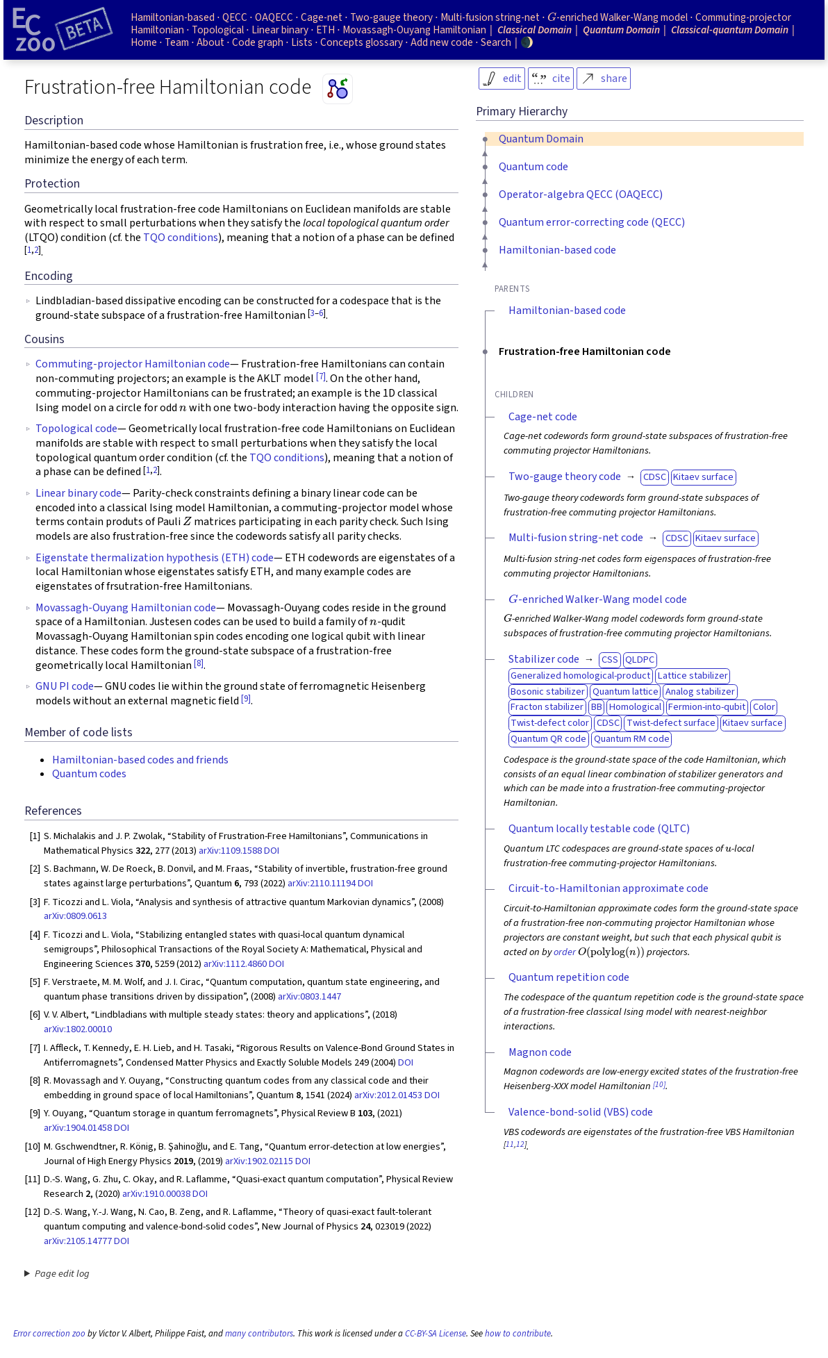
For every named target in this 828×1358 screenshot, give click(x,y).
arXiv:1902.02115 (259, 1161)
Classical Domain (534, 30)
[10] (659, 1085)
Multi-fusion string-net (490, 17)
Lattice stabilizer (693, 675)
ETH (325, 30)
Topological (218, 30)
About (210, 42)
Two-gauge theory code (564, 476)
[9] (246, 699)
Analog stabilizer (700, 691)
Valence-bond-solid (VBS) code (580, 1112)
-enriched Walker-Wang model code (597, 599)
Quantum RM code (632, 738)
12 (520, 1144)
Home (144, 42)
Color (764, 706)
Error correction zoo (49, 1333)
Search (496, 42)
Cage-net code (542, 416)
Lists (302, 42)
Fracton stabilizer (547, 706)
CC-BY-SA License (435, 1333)
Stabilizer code (543, 659)
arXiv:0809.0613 (75, 916)
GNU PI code (64, 686)
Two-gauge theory (391, 17)
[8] (199, 663)
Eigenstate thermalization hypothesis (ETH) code (154, 557)
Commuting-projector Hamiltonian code (132, 364)
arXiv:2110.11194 (322, 883)
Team (177, 42)
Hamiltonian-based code (557, 250)
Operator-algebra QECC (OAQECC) (581, 194)
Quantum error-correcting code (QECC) (592, 222)
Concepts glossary (361, 42)
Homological (635, 706)
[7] (321, 376)
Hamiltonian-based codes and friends (140, 760)
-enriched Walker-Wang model (617, 17)
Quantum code (533, 166)
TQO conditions (180, 237)
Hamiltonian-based (173, 17)
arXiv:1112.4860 (235, 964)
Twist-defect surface (671, 722)
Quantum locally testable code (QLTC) (599, 828)
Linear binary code (78, 493)
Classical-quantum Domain (729, 30)
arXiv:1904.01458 (78, 1127)
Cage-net (321, 17)
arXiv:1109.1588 (230, 850)
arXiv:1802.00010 (78, 1029)
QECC (234, 17)
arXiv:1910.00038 (156, 1193)
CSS (610, 659)
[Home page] (62, 30)
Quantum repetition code (568, 977)
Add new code (442, 42)
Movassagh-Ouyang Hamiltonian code (125, 607)
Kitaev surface (703, 477)
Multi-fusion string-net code (575, 537)
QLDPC (639, 659)
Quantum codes (89, 773)
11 (510, 1144)
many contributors (259, 1333)
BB (596, 706)
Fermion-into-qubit (706, 706)
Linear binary (279, 30)
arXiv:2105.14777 (78, 1241)
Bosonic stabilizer (548, 691)
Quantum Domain (541, 139)
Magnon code (540, 1052)
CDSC (654, 477)
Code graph (257, 42)
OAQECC (274, 17)
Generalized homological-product (580, 675)
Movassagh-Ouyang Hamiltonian (414, 30)
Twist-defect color (550, 722)
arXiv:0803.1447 (309, 996)
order (565, 952)
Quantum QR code (548, 738)
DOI (271, 850)
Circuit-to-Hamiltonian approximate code (608, 888)
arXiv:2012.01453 (388, 1095)
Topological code (76, 428)
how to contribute (518, 1333)
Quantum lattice (626, 691)
